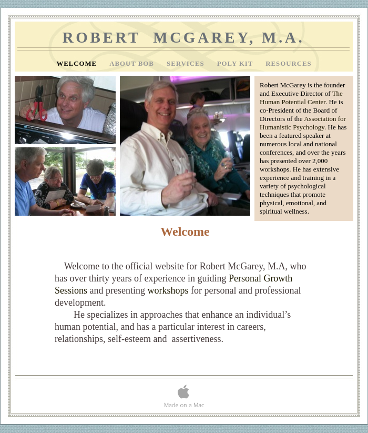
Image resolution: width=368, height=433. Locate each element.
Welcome (77, 63)
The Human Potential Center (301, 97)
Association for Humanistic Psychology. (303, 123)
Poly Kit (236, 63)
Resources (288, 63)
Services (187, 63)
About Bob (132, 63)
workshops (167, 290)
